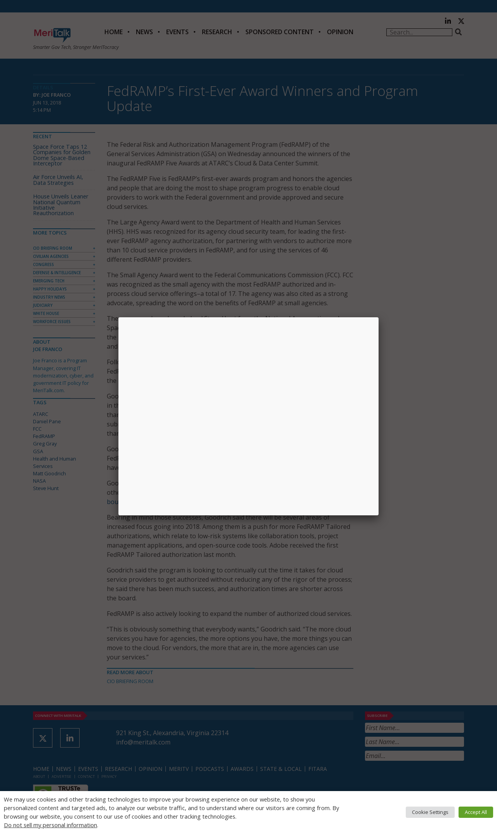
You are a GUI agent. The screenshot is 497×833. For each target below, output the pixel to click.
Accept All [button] (476, 812)
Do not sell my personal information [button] (50, 825)
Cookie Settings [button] (430, 812)
